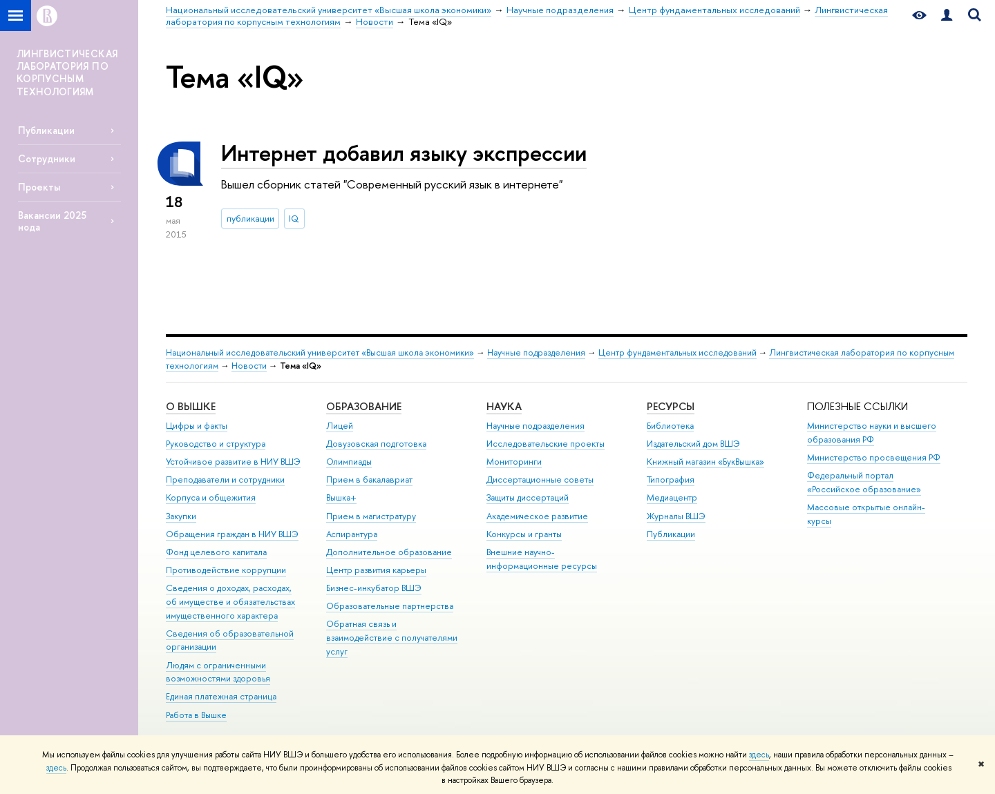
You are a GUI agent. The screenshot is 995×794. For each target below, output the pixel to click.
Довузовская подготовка (376, 443)
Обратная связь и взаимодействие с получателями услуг (391, 637)
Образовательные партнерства (389, 606)
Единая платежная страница (221, 696)
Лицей (339, 426)
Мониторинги (514, 461)
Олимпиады (349, 461)
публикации (250, 218)
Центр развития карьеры (376, 570)
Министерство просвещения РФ (873, 457)
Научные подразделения (536, 352)
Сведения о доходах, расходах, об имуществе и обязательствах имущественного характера (230, 601)
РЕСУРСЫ (670, 406)
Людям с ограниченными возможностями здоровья (218, 672)
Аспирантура (351, 534)
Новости (249, 365)
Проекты (39, 186)
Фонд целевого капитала (216, 552)
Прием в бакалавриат (369, 479)
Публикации (46, 130)
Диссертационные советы (540, 479)
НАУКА (504, 406)
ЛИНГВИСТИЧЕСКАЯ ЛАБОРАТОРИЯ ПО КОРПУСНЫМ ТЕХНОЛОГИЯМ (67, 72)
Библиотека (670, 426)
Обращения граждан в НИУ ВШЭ (232, 534)
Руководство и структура (215, 443)
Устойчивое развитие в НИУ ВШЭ (233, 461)
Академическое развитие (537, 516)
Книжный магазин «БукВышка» (705, 461)
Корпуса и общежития (211, 497)
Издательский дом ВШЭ (693, 443)
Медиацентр (672, 497)
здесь (759, 754)
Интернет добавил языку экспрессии (404, 152)
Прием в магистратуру (371, 516)
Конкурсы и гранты (524, 534)
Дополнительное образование (389, 552)
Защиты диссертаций (527, 497)
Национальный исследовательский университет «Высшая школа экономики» (320, 352)
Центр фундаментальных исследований (677, 352)
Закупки (181, 516)
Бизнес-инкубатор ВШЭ (373, 588)
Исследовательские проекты (545, 443)
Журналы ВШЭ (676, 516)
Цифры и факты (196, 426)
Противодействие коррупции (226, 570)
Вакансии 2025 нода (52, 221)
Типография (670, 479)
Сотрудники (46, 158)
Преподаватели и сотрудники (225, 479)
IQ (294, 218)
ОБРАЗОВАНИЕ (363, 406)
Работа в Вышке (196, 715)
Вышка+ (341, 497)
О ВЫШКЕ (191, 406)
